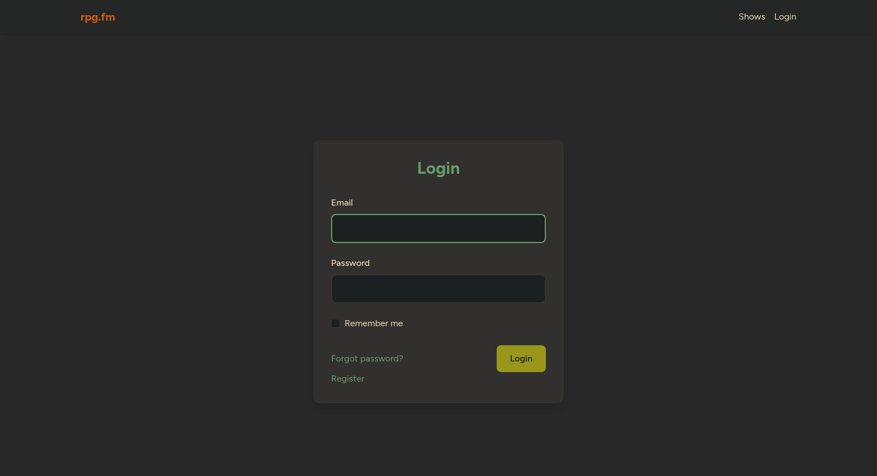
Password (350, 263)
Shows (752, 16)
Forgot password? (367, 358)
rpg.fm (98, 16)
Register (347, 378)
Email (342, 202)
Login (785, 16)
